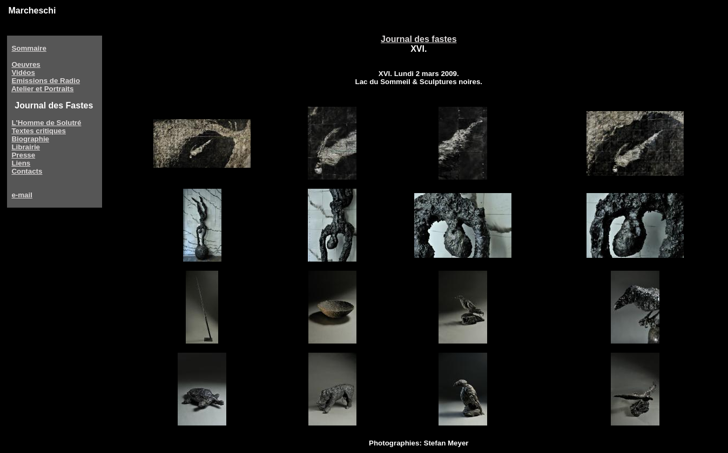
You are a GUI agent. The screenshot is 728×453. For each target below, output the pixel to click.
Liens (20, 163)
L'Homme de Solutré (46, 123)
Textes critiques (38, 131)
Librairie (25, 147)
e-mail (21, 195)
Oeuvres (25, 64)
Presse (23, 155)
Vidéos (23, 72)
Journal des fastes (419, 39)
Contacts (26, 171)
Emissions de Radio (45, 81)
